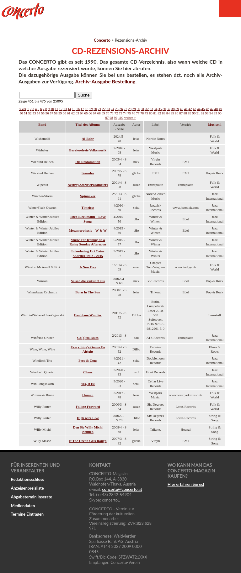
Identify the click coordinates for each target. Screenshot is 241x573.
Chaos (87, 372)
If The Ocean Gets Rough (88, 441)
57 (51, 113)
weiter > (130, 117)
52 (30, 113)
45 (203, 109)
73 (120, 113)
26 (121, 109)
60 (64, 113)
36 (164, 109)
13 (65, 109)
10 (52, 109)
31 (142, 109)
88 (185, 113)
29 (134, 109)
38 (172, 109)
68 (99, 113)
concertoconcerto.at (122, 489)
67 (94, 113)
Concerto (102, 40)
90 (193, 113)
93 (206, 113)
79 (146, 113)
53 (34, 113)
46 (207, 109)
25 (117, 109)
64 (81, 113)
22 (103, 109)
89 (189, 113)
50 (21, 113)
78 (142, 113)
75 (129, 113)
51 (25, 113)
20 (95, 109)
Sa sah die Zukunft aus (88, 281)
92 (202, 113)
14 (69, 109)
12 (60, 109)
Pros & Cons (87, 360)
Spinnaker (87, 196)
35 (160, 109)
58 (55, 113)
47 (211, 109)
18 (86, 109)
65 (86, 113)
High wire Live (88, 418)
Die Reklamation (87, 162)
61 (68, 113)
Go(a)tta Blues (88, 337)
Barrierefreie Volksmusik (87, 150)
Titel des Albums (87, 124)
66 (90, 113)
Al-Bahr (88, 138)
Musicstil (215, 124)
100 (121, 117)
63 (77, 113)
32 (147, 109)
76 (133, 113)
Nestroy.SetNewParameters (88, 185)
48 (216, 109)
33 (151, 109)
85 (172, 113)
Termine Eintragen (27, 514)
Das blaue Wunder (88, 315)
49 (220, 109)
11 (56, 109)
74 (124, 113)
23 (108, 109)
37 (168, 109)
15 (73, 109)
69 (103, 113)
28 (129, 109)
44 (199, 109)
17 (82, 109)
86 (176, 113)
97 (107, 117)
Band (42, 124)
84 (168, 113)
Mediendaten (23, 505)
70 (107, 113)
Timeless (87, 207)
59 (60, 113)
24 (112, 109)
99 (115, 117)
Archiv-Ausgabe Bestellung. (106, 81)
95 (215, 113)
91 (198, 113)
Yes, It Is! (88, 384)
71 (112, 113)
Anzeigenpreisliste (27, 488)
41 (186, 109)
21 (99, 109)
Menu (230, 8)
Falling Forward (88, 406)
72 (116, 113)
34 (155, 109)
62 (73, 113)
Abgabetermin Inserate (31, 496)
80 (151, 113)
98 (111, 117)
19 (91, 109)
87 (181, 113)
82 (159, 113)
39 (177, 109)
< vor (22, 109)
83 (163, 113)
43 (194, 109)
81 (155, 113)
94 (211, 113)
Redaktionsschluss (27, 479)
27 (125, 109)
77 (137, 113)
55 (43, 113)
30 (138, 109)
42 (190, 109)
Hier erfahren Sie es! (186, 484)
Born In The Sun (87, 292)
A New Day (88, 267)
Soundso (88, 173)
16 (78, 109)
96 (220, 113)
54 (38, 113)
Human (87, 395)
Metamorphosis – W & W (88, 230)
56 (47, 113)
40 (181, 109)
